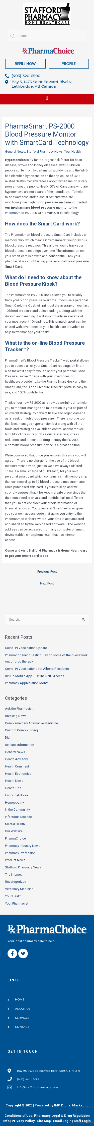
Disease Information (19, 745)
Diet (8, 737)
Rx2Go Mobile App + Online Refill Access (34, 676)
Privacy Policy (23, 1121)
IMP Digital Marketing (71, 1105)
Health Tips (13, 788)
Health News (14, 781)
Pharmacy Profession (20, 853)
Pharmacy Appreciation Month (27, 683)
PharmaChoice (15, 838)
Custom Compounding (21, 730)
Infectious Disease (18, 817)
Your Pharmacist (16, 903)
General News (15, 151)
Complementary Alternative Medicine (31, 723)
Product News (15, 860)
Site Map (44, 1121)
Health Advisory (16, 759)
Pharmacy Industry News (22, 846)
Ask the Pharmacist (19, 708)
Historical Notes (16, 795)
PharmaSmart (14, 213)
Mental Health (15, 824)
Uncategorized (15, 881)
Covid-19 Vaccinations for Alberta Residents (37, 669)
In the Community (17, 809)
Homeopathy (14, 802)
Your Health (72, 151)
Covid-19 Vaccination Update (26, 648)
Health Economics (18, 774)
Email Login (62, 1121)
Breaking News (16, 716)
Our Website (14, 831)
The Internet (13, 874)
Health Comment (17, 766)
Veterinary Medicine (19, 889)
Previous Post (47, 571)
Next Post (47, 583)
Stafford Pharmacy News (45, 151)
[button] (47, 98)
